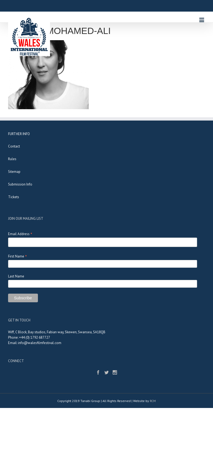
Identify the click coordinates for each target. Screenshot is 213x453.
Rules (12, 159)
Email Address (20, 234)
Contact (14, 146)
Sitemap (14, 171)
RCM (153, 401)
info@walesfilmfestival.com (39, 343)
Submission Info (20, 184)
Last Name (16, 276)
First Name (17, 256)
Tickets (13, 197)
